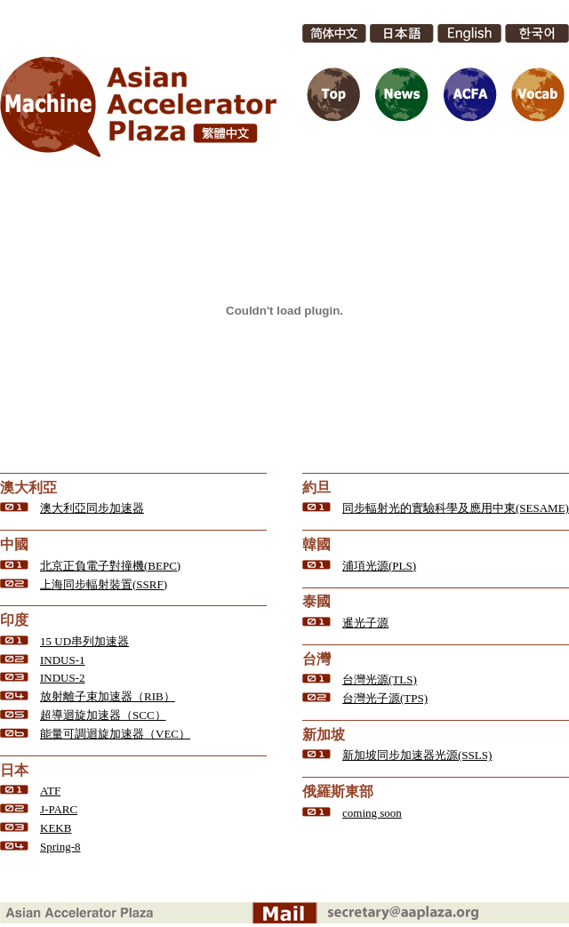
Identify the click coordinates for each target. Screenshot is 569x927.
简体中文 (334, 33)
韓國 (316, 544)
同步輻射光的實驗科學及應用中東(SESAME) (455, 508)
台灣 (316, 659)
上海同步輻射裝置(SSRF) (103, 584)
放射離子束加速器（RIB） (107, 696)
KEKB (55, 828)
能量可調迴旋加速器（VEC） (115, 733)
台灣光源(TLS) (379, 679)
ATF (50, 790)
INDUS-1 (62, 660)
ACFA (469, 94)
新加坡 (323, 734)
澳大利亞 (28, 487)
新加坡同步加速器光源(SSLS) (417, 755)
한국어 (537, 33)
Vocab (537, 94)
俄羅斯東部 (337, 791)
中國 (14, 544)
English (469, 33)
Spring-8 (60, 846)
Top (334, 94)
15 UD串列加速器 (84, 641)
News (402, 94)
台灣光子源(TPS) (385, 698)
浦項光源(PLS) (379, 565)
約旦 (316, 487)
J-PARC (58, 809)
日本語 (402, 33)
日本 (14, 770)
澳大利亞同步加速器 (92, 508)
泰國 (316, 601)
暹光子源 (365, 622)
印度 (14, 619)
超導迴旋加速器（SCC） (103, 715)
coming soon (372, 812)
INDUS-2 (62, 677)
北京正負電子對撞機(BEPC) (110, 565)
